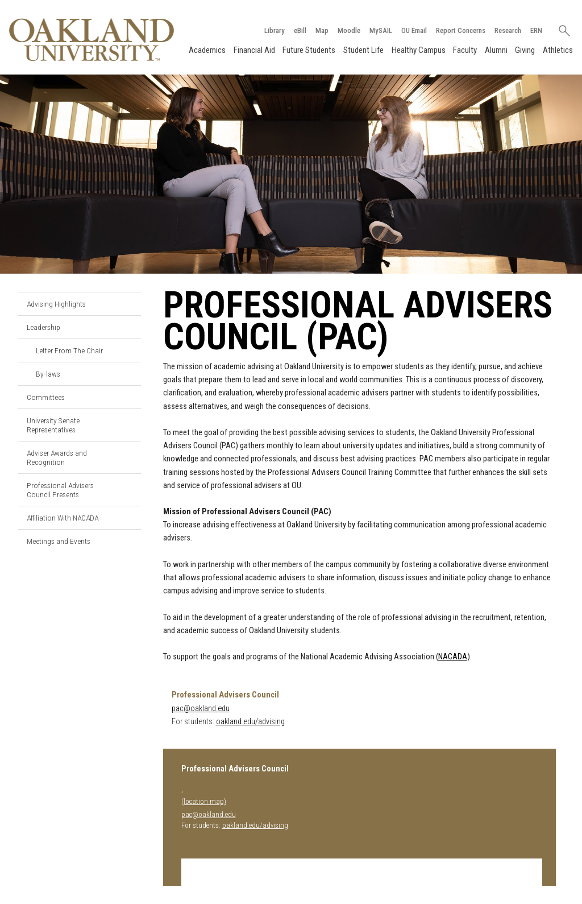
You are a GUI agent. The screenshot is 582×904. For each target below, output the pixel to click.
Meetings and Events (58, 541)
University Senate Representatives (53, 425)
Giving (525, 50)
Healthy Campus (419, 50)
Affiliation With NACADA (62, 517)
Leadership (43, 327)
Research (507, 30)
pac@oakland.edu (201, 708)
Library (274, 30)
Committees (46, 397)
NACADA (452, 657)
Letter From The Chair (69, 350)
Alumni (496, 50)
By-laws (48, 373)
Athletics (558, 50)
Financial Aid (254, 50)
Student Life (363, 50)
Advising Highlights (56, 303)
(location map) (203, 801)
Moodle (349, 30)
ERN (536, 30)
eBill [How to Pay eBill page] (300, 30)
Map (322, 30)
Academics (207, 50)
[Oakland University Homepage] (91, 39)
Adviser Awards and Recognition (57, 457)
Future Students (308, 50)
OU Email (414, 30)
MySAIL (380, 30)
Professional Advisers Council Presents (60, 490)
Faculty (465, 50)
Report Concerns (460, 30)
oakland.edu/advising (250, 721)
